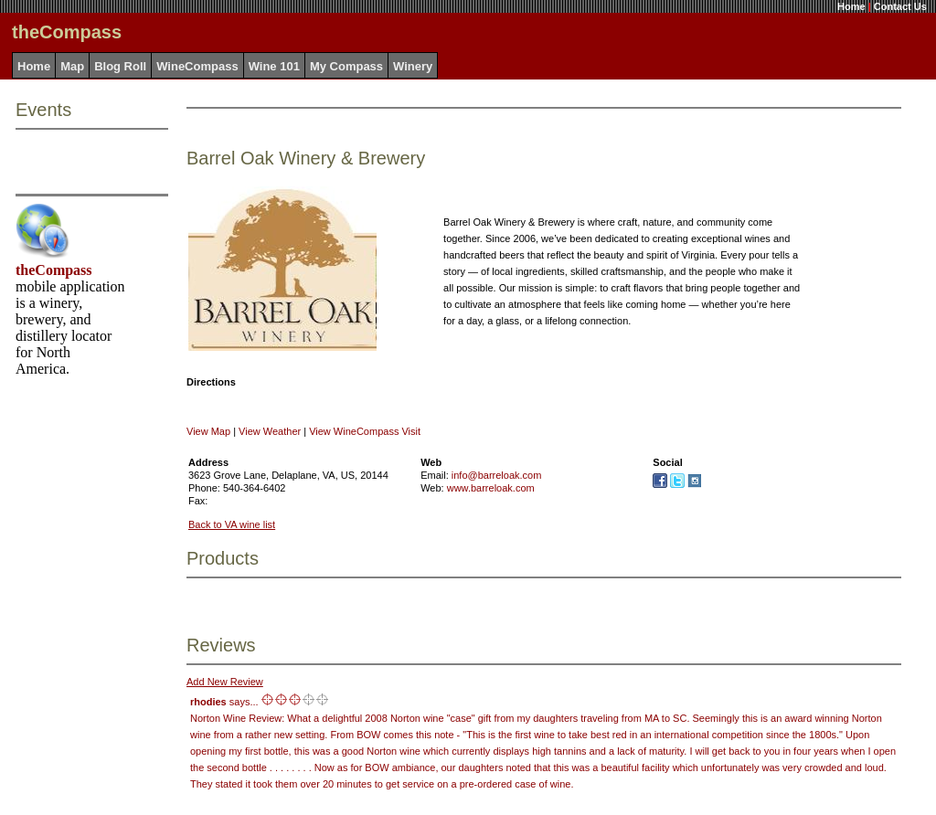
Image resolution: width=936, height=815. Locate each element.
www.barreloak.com (491, 487)
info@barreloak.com (497, 475)
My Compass (346, 66)
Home (851, 6)
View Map (208, 431)
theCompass (54, 270)
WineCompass (197, 66)
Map (72, 66)
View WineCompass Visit (364, 431)
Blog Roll (120, 66)
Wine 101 (274, 66)
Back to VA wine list (231, 524)
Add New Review (224, 681)
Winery (412, 66)
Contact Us (900, 6)
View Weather (270, 431)
